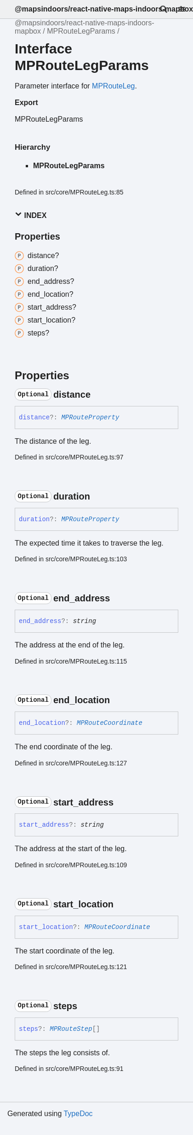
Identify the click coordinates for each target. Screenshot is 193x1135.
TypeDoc (77, 1113)
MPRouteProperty (90, 417)
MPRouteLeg (113, 86)
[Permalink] (98, 394)
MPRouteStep (71, 1029)
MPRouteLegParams (81, 31)
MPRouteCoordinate (109, 723)
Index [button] (30, 215)
